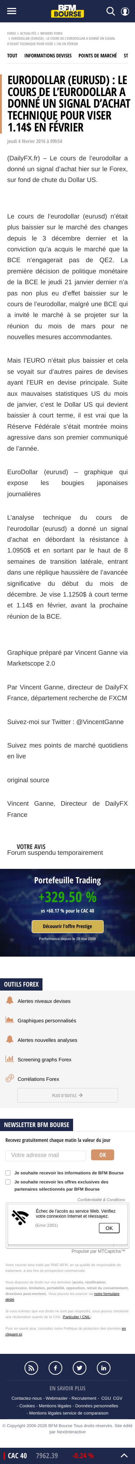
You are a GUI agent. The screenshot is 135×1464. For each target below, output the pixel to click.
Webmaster (57, 1398)
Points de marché (97, 55)
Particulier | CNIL (76, 1317)
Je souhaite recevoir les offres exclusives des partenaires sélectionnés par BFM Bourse (56, 1185)
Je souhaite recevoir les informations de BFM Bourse (66, 1172)
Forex (11, 33)
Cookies (27, 1405)
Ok (102, 1155)
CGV (117, 1398)
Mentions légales (55, 1405)
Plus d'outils (67, 1095)
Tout (12, 55)
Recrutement (84, 1398)
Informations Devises (48, 55)
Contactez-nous (27, 1398)
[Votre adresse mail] (45, 1156)
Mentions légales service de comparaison (68, 1413)
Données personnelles (96, 1405)
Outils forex (21, 984)
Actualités (28, 33)
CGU (106, 1398)
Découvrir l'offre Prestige (67, 926)
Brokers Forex (51, 33)
